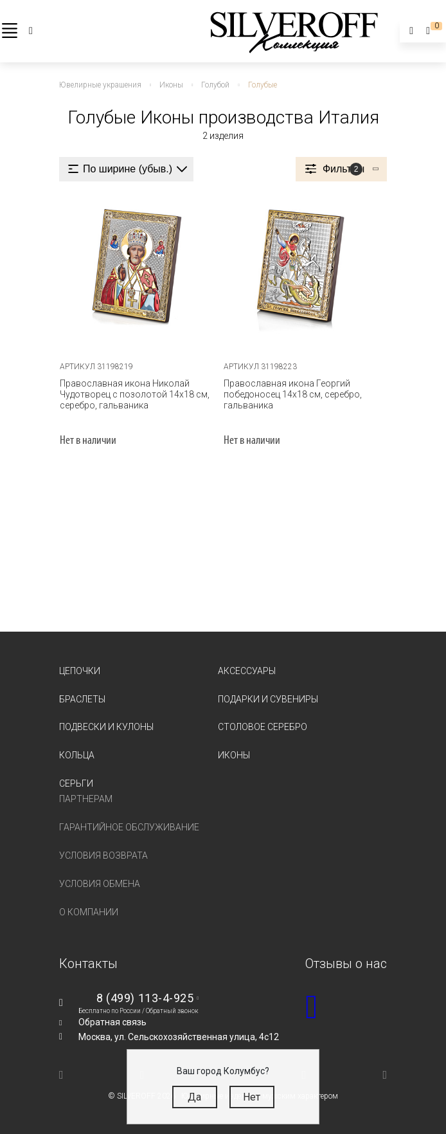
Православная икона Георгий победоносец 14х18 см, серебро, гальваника (293, 394)
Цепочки (79, 670)
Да (194, 1097)
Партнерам (85, 799)
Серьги (76, 783)
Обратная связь (112, 1022)
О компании (88, 912)
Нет (251, 1097)
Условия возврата (103, 855)
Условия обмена (99, 884)
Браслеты (82, 698)
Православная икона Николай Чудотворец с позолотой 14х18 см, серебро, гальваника (135, 394)
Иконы (234, 755)
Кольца (76, 755)
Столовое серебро (262, 727)
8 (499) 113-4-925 (144, 998)
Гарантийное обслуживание (129, 827)
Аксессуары (247, 670)
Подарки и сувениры (268, 698)
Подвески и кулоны (106, 727)
